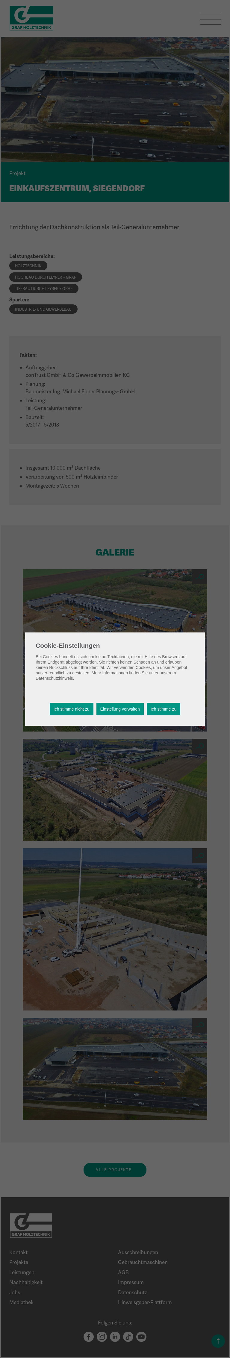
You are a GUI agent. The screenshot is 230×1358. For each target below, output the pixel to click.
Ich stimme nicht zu (72, 709)
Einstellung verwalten (120, 709)
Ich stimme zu (163, 709)
